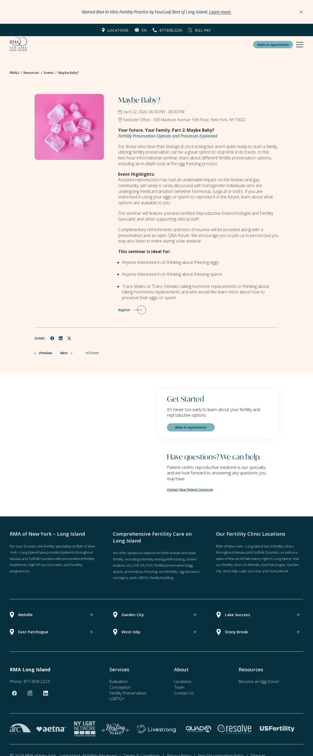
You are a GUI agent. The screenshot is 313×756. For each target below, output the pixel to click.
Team (179, 687)
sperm (118, 571)
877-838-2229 (37, 681)
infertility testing (152, 559)
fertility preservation (170, 565)
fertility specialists (57, 546)
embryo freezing (144, 571)
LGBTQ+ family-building (155, 577)
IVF (137, 565)
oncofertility (168, 571)
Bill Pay (203, 30)
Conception (120, 687)
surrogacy (120, 577)
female (175, 552)
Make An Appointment (190, 427)
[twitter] (69, 338)
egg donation (189, 571)
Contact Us (184, 693)
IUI (143, 565)
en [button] (144, 30)
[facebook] (52, 338)
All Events (92, 353)
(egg (189, 565)
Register (124, 310)
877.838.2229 (171, 30)
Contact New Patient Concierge (190, 489)
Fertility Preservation (127, 693)
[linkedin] (61, 338)
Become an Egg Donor (259, 681)
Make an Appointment (273, 44)
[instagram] (30, 693)
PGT (149, 565)
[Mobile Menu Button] (299, 44)
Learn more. (220, 12)
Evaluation (118, 681)
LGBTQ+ (116, 698)
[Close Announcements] (301, 12)
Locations (117, 30)
